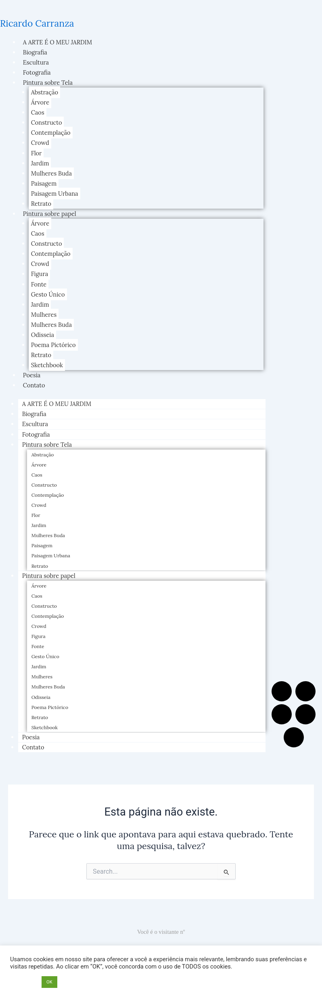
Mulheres (44, 314)
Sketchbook (47, 365)
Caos (37, 112)
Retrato (41, 203)
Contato (34, 385)
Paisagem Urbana (54, 193)
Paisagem (44, 183)
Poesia (32, 375)
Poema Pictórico (53, 345)
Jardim (40, 163)
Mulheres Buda (51, 173)
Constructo (46, 122)
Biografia (35, 52)
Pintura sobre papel (49, 214)
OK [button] (49, 982)
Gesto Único (48, 294)
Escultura (36, 62)
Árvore (40, 102)
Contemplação (51, 132)
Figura (39, 274)
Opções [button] (24, 982)
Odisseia (42, 335)
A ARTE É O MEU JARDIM (57, 42)
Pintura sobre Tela (48, 82)
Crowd (40, 142)
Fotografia (37, 72)
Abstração (45, 92)
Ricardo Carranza (37, 23)
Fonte (39, 284)
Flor (36, 153)
